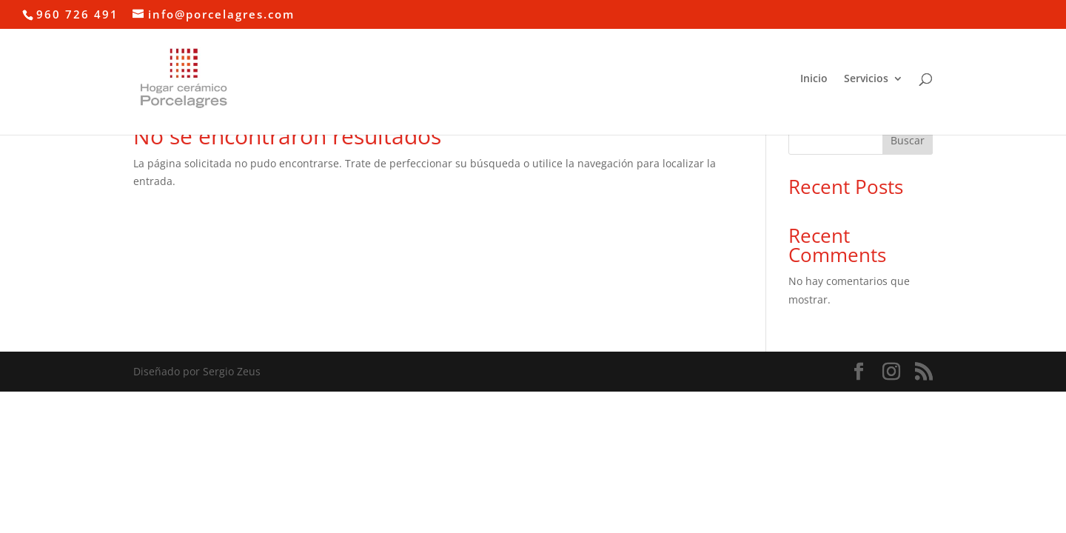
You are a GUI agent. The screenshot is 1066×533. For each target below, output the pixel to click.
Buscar (908, 140)
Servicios (866, 79)
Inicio (814, 79)
